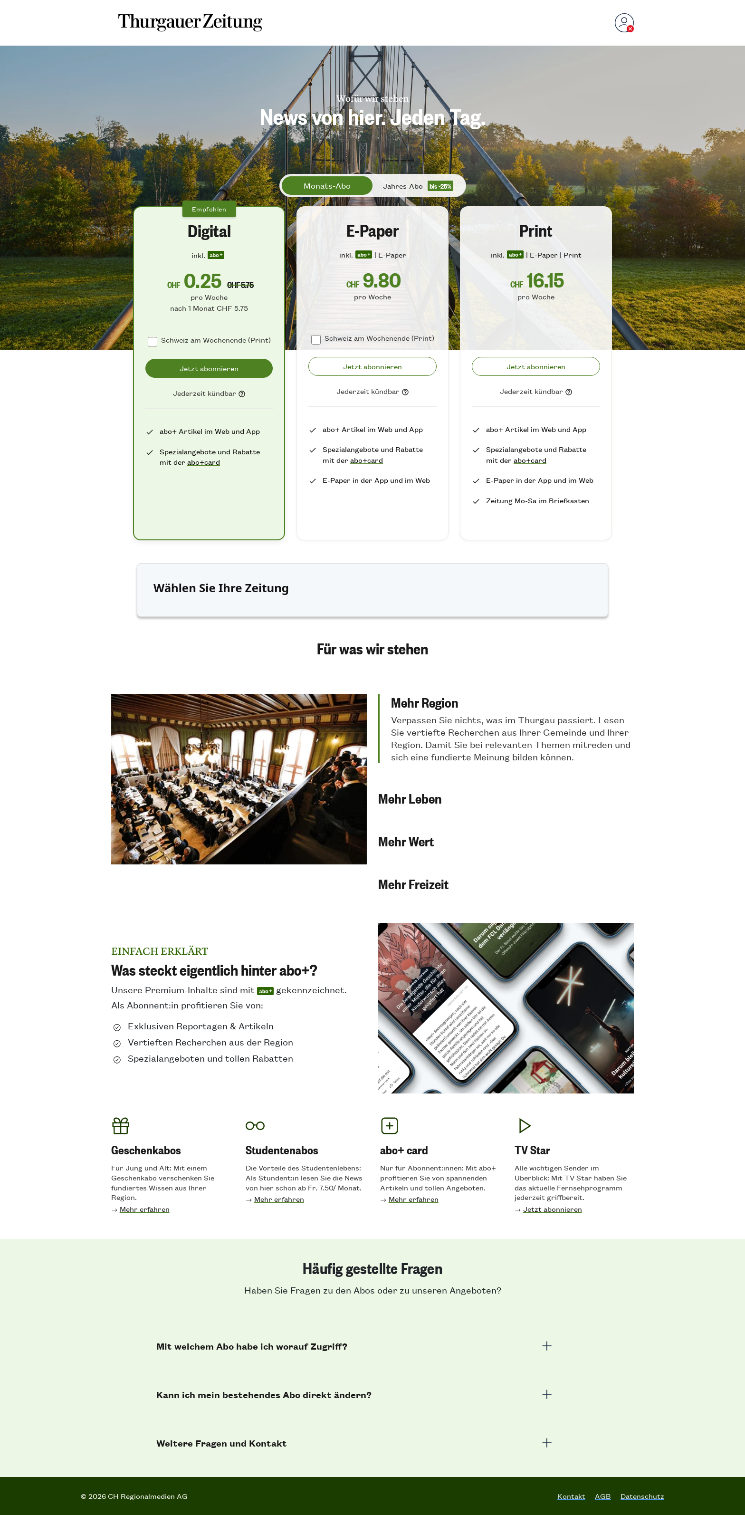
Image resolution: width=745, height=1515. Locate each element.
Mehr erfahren (145, 1209)
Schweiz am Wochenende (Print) (216, 340)
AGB (603, 1496)
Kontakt (571, 1496)
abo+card (203, 462)
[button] (506, 728)
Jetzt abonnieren (552, 1209)
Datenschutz (642, 1496)
